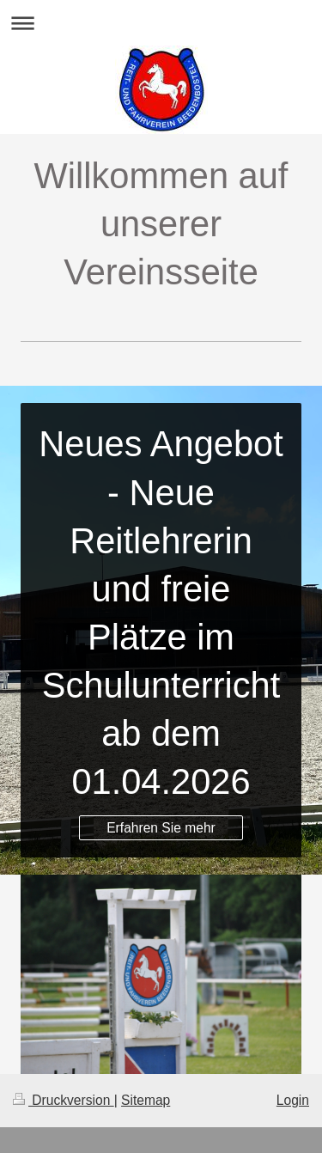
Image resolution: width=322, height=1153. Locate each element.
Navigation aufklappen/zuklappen (161, 22)
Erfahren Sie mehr (161, 828)
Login (292, 1100)
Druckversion (63, 1100)
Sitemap (145, 1100)
